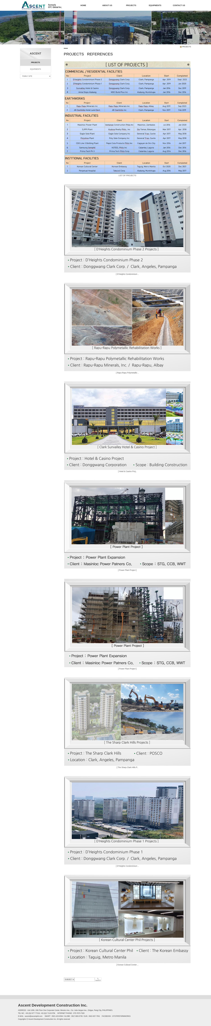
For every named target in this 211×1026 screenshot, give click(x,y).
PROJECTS (131, 5)
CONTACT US (179, 5)
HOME (83, 5)
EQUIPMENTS (155, 5)
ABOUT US (107, 5)
